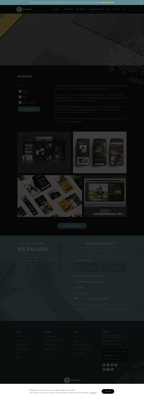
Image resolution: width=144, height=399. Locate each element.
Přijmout (108, 391)
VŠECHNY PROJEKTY (72, 226)
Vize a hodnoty (79, 353)
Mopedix (57, 86)
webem (57, 101)
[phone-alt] (110, 344)
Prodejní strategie (29, 102)
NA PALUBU (29, 109)
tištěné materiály (112, 106)
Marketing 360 (50, 344)
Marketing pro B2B (51, 349)
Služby (18, 336)
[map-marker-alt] (115, 336)
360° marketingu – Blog (82, 349)
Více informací (106, 2)
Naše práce (20, 340)
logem (94, 98)
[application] (62, 9)
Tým (17, 353)
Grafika (25, 91)
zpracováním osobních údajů (97, 290)
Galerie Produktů (22, 349)
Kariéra (76, 340)
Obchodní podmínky (81, 344)
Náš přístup (20, 344)
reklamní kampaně (76, 106)
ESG (75, 336)
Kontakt (19, 357)
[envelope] (110, 341)
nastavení (93, 393)
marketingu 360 (75, 121)
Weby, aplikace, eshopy (53, 340)
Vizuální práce (50, 336)
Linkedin (48, 353)
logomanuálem (102, 98)
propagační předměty (89, 109)
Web (24, 97)
